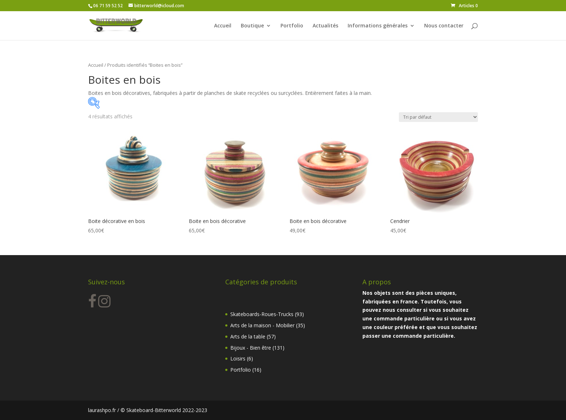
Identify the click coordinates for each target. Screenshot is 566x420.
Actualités (325, 26)
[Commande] (438, 117)
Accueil (222, 26)
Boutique (252, 26)
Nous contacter (443, 26)
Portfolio (291, 26)
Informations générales (378, 26)
